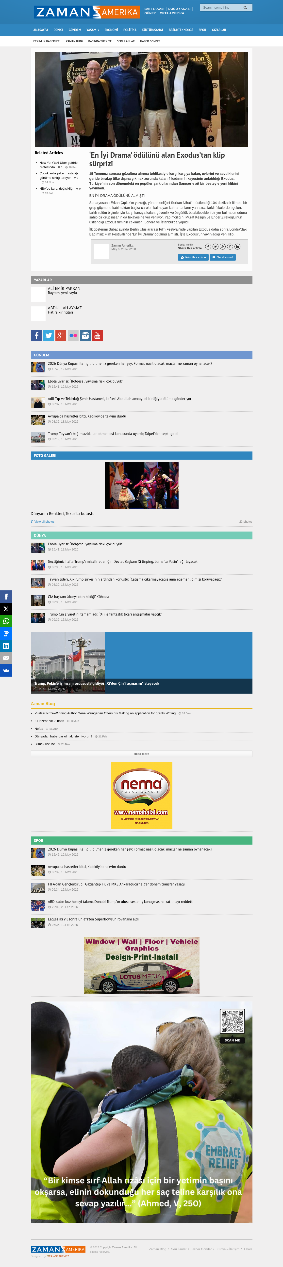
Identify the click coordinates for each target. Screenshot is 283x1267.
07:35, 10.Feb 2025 (63, 925)
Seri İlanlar (178, 1249)
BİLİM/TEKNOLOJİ (181, 30)
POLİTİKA (129, 30)
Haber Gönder (201, 1249)
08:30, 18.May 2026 (63, 584)
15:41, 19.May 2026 (63, 386)
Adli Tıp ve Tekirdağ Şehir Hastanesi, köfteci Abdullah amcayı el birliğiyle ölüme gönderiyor (115, 399)
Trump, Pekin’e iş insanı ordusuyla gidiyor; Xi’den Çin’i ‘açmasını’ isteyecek (95, 683)
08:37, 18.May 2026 (63, 404)
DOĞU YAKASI (179, 9)
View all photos (42, 521)
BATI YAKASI (155, 9)
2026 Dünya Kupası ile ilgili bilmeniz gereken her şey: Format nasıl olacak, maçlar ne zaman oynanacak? (124, 363)
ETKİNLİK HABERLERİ (47, 41)
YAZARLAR (219, 30)
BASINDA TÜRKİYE (100, 41)
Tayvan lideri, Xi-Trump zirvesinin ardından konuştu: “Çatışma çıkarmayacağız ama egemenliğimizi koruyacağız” (129, 579)
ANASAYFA (40, 30)
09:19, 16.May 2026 (63, 439)
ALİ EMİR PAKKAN (64, 288)
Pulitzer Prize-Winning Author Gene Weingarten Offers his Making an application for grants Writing (104, 713)
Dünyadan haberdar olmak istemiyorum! (63, 736)
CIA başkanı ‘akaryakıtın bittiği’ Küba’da (76, 597)
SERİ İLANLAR (126, 41)
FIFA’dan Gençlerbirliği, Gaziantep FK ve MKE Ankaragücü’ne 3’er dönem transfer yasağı (112, 884)
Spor (59, 203)
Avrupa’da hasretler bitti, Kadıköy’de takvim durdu (84, 416)
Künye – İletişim (227, 1249)
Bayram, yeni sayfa (61, 293)
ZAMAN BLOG (74, 41)
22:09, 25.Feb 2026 (63, 907)
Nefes (39, 729)
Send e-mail (222, 257)
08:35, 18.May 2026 (63, 567)
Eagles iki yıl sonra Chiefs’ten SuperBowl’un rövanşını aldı (90, 919)
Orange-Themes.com (58, 1256)
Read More (141, 754)
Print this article (193, 257)
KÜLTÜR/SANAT (152, 30)
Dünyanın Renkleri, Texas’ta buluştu (62, 513)
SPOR (202, 30)
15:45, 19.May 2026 (63, 369)
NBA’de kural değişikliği (56, 188)
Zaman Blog (43, 703)
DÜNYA (59, 30)
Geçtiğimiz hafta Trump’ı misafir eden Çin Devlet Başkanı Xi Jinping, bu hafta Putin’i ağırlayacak (117, 561)
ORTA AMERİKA (172, 13)
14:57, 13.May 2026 (49, 689)
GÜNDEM (75, 30)
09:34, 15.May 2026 (63, 889)
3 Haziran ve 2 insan (49, 721)
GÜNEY (150, 13)
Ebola (248, 1249)
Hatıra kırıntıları (59, 312)
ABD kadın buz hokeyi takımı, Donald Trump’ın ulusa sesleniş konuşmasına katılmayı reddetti (116, 902)
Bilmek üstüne (45, 744)
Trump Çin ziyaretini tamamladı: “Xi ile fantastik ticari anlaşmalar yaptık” (101, 614)
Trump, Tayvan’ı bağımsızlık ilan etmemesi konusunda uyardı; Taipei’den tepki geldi (109, 434)
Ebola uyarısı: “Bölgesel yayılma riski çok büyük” (83, 381)
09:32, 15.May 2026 (63, 619)
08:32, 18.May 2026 (63, 421)
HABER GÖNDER (150, 41)
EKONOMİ (111, 30)
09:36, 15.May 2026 (63, 602)
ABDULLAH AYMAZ (65, 308)
